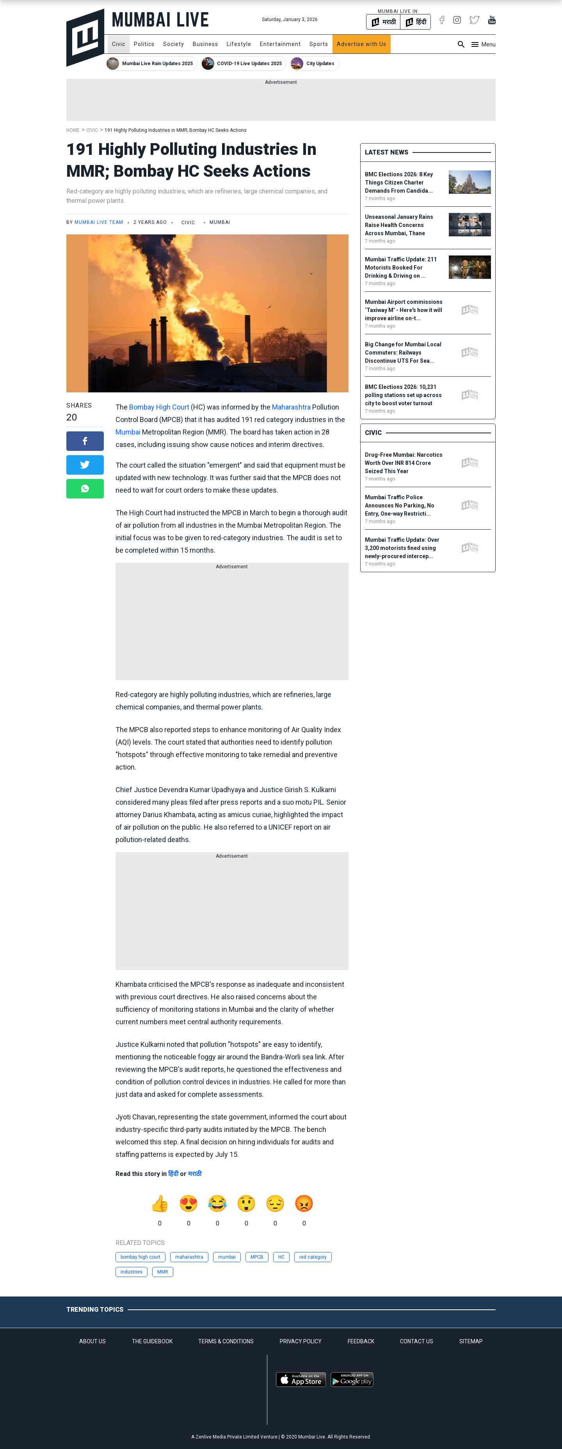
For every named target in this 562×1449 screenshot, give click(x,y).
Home (73, 130)
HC (281, 1257)
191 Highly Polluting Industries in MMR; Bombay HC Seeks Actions (176, 130)
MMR (162, 1272)
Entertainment (280, 44)
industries (131, 1272)
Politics (144, 44)
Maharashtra (291, 407)
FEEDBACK (361, 1341)
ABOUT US (92, 1341)
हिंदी (173, 1174)
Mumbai (128, 432)
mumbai (227, 1257)
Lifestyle (239, 44)
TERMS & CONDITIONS (226, 1341)
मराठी (194, 1174)
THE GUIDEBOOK (152, 1341)
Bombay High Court (159, 407)
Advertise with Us (361, 44)
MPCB (257, 1257)
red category (313, 1257)
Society (173, 44)
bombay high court (140, 1257)
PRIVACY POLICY (301, 1341)
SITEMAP (471, 1341)
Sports (318, 44)
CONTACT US (416, 1341)
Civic (118, 44)
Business (205, 44)
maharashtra (189, 1257)
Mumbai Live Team (99, 222)
